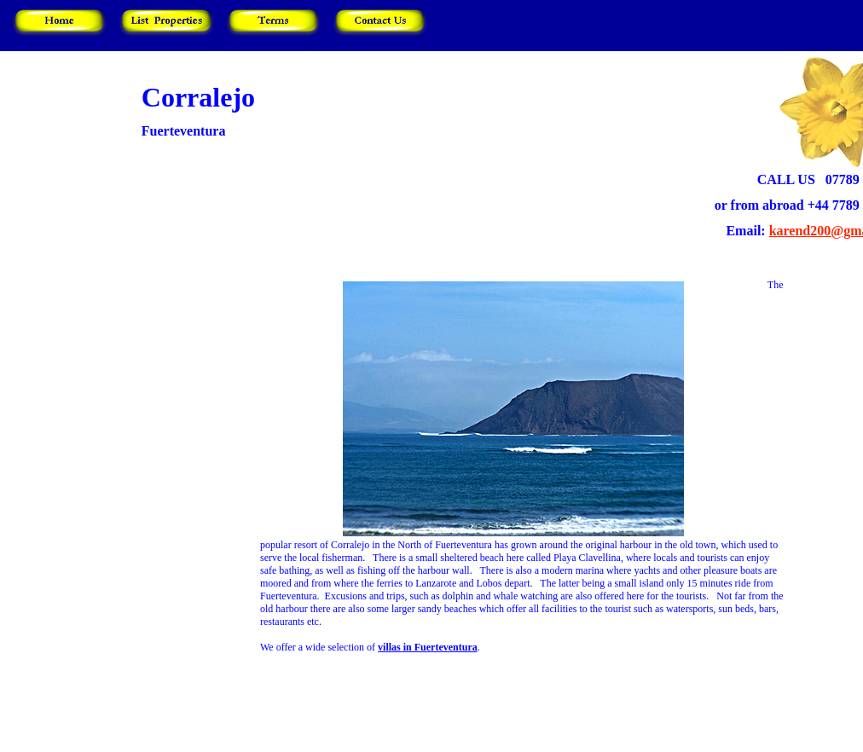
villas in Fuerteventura (428, 647)
